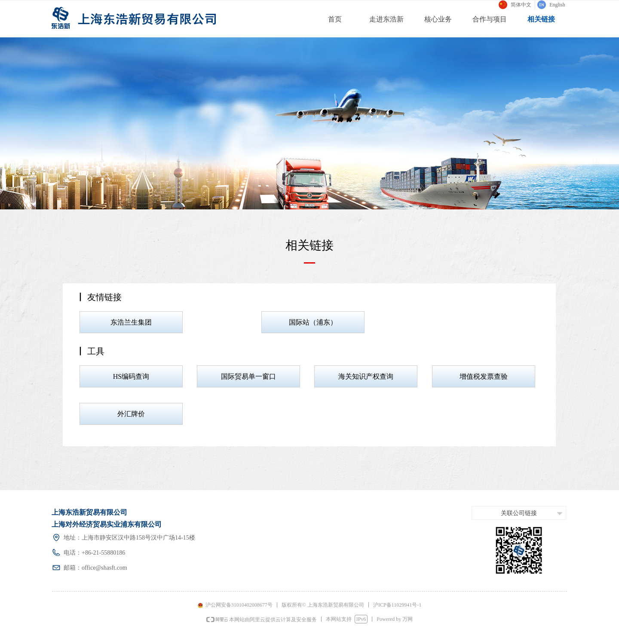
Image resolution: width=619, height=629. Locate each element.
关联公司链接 (519, 513)
